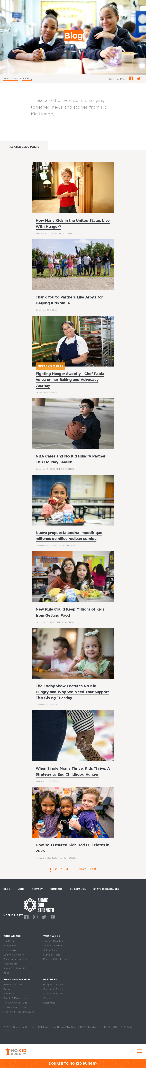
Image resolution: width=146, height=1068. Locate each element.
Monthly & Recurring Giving (18, 1011)
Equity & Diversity (13, 954)
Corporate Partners (54, 989)
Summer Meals (51, 954)
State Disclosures (106, 889)
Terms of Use (11, 1030)
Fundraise (8, 993)
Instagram (34, 916)
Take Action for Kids (15, 1002)
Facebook (26, 916)
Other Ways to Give (14, 1007)
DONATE (56, 1063)
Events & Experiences (15, 998)
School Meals (51, 950)
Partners (50, 979)
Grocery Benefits (53, 941)
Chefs (46, 998)
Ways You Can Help (16, 979)
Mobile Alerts (13, 914)
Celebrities (49, 1002)
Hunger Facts (11, 945)
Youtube (52, 916)
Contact (56, 889)
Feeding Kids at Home (56, 959)
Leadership (9, 950)
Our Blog (27, 78)
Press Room (10, 963)
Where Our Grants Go (55, 945)
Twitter (43, 916)
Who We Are (10, 78)
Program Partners (53, 984)
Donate (7, 989)
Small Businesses (52, 993)
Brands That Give (13, 984)
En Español (78, 889)
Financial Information (15, 959)
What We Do (52, 936)
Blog (6, 889)
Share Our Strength (14, 968)
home (39, 905)
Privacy (37, 889)
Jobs (21, 889)
